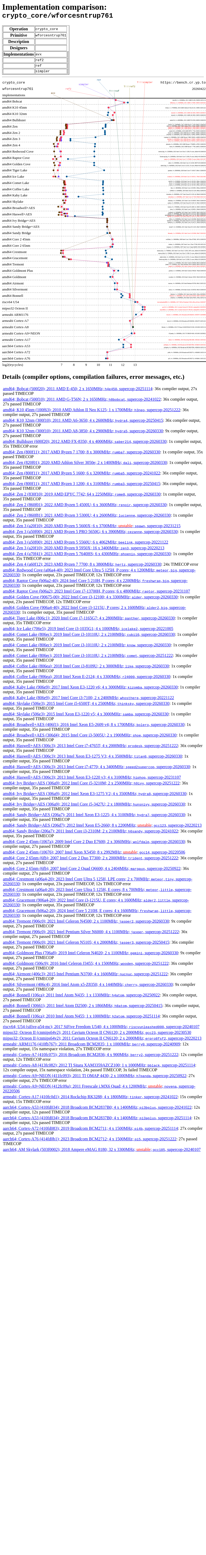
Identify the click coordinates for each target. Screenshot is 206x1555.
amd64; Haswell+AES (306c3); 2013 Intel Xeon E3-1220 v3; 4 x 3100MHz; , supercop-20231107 (92, 781)
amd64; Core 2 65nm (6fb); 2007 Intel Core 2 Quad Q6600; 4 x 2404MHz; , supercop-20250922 (91, 872)
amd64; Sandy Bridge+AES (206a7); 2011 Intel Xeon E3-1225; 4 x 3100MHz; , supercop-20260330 (94, 818)
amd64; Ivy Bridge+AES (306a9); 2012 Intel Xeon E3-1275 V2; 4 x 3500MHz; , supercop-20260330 (94, 797)
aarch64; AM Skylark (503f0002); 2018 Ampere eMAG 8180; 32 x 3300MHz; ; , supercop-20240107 (102, 1153)
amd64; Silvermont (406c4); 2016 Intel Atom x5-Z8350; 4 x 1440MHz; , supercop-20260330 (88, 988)
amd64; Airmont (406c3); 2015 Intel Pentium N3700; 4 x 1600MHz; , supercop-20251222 (85, 978)
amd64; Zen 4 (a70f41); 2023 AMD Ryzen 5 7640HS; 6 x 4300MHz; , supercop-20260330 (87, 557)
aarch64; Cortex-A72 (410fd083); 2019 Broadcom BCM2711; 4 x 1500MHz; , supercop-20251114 (90, 1132)
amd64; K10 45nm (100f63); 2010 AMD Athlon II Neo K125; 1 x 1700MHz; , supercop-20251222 (91, 413)
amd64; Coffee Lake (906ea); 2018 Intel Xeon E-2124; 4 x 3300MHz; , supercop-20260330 (86, 680)
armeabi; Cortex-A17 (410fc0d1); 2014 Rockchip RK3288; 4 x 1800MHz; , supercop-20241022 (90, 1100)
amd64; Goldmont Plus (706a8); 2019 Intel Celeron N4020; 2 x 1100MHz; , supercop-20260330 (90, 957)
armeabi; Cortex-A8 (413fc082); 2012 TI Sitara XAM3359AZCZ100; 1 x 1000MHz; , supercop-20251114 (99, 1069)
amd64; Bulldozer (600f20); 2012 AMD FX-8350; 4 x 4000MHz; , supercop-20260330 (84, 445)
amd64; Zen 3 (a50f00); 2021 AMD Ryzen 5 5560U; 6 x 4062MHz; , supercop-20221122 (85, 546)
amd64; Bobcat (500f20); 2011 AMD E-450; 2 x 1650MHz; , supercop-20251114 (77, 392)
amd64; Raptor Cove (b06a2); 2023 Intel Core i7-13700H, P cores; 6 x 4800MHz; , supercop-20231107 (96, 595)
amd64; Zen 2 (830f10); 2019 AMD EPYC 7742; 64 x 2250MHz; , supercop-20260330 (82, 498)
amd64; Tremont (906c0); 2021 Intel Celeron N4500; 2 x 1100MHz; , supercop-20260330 (86, 925)
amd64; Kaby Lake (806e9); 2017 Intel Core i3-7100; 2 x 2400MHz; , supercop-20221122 (88, 701)
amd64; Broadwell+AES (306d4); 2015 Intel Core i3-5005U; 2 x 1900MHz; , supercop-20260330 (89, 739)
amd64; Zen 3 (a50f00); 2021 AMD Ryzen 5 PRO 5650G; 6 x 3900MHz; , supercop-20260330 (90, 535)
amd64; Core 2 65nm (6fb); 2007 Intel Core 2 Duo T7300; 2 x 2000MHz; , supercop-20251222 (90, 862)
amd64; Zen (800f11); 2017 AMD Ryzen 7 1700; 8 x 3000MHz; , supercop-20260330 (81, 456)
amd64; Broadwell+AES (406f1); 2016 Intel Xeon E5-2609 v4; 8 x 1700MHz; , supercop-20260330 (93, 728)
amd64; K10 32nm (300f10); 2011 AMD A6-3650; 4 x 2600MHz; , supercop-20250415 (83, 424)
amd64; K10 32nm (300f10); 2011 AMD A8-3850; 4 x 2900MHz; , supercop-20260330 (83, 435)
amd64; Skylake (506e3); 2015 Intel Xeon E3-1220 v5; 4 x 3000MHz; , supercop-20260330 (86, 718)
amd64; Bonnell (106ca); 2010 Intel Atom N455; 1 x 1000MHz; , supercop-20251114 (81, 1020)
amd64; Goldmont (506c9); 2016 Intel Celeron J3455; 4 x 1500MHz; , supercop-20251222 (86, 967)
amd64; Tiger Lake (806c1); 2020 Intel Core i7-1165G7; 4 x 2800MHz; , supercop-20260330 (89, 622)
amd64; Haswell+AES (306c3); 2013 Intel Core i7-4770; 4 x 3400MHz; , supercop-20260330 (96, 770)
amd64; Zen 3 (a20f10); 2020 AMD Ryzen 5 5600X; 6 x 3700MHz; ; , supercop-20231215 (91, 529)
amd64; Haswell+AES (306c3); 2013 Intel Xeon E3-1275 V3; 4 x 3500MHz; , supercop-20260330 (92, 760)
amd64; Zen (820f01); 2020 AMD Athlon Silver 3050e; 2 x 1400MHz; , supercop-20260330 (85, 466)
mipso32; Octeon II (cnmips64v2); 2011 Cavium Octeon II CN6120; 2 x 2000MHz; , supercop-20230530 (97, 1036)
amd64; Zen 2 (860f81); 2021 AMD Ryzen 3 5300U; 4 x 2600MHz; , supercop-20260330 (87, 519)
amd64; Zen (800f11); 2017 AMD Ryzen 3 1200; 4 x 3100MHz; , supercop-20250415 (81, 487)
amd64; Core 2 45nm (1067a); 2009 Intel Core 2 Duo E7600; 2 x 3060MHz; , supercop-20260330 (94, 845)
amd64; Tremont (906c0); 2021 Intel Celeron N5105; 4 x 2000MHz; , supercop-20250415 (86, 946)
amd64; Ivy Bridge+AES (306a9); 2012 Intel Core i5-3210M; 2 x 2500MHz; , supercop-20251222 (91, 787)
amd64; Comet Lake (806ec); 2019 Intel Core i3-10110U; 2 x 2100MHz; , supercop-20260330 (89, 638)
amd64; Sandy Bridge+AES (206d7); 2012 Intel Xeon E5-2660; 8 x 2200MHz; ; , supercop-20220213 (102, 829)
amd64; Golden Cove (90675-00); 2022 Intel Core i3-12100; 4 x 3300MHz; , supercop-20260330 (90, 601)
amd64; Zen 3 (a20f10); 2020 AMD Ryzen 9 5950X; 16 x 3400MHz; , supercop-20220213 (83, 552)
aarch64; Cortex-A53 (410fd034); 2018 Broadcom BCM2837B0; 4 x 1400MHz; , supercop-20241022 (97, 1111)
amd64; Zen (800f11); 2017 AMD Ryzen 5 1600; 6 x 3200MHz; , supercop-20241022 (81, 477)
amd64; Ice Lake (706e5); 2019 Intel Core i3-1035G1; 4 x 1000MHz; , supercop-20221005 (88, 632)
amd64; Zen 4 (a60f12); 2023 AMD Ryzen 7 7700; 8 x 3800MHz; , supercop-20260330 (82, 568)
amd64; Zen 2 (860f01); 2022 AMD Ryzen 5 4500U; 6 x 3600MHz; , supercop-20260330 (84, 508)
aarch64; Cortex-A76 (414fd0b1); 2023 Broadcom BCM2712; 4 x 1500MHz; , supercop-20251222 (89, 1143)
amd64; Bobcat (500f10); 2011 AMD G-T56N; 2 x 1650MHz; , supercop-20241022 (82, 403)
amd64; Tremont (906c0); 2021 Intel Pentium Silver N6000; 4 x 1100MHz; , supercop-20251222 (91, 935)
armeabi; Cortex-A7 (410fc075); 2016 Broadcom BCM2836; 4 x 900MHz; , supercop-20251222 (90, 1058)
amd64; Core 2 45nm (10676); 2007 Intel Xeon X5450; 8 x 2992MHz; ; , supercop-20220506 (94, 856)
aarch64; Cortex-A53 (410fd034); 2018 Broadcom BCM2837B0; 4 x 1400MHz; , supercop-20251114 (97, 1122)
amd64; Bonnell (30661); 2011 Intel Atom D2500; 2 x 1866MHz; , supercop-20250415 (82, 1009)
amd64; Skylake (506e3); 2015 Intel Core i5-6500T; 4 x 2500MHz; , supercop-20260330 (86, 707)
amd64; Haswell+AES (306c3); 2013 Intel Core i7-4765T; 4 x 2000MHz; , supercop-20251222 (90, 749)
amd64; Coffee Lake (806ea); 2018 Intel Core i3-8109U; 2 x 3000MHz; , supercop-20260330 (86, 670)
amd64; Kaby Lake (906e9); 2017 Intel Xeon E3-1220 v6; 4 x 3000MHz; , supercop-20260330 (90, 691)
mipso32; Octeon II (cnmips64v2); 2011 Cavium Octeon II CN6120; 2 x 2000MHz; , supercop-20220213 (102, 1042)
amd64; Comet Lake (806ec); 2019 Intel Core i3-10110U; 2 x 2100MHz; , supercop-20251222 (88, 659)
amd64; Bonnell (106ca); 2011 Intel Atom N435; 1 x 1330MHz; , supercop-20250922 (81, 999)
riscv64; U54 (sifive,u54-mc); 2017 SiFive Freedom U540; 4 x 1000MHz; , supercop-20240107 (101, 1030)
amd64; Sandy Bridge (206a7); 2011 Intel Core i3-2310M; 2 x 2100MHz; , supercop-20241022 (90, 835)
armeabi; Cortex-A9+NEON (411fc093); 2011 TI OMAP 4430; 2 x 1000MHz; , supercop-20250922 (94, 1079)
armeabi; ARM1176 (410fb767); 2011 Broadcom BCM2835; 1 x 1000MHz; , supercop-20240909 (91, 1048)
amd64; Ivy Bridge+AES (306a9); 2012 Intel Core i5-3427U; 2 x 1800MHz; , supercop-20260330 (94, 808)
